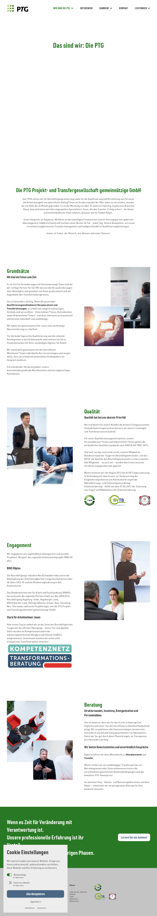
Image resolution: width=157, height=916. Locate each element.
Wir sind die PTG (63, 8)
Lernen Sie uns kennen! (134, 837)
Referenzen (86, 8)
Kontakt (123, 8)
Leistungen (142, 8)
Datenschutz (74, 901)
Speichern (35, 901)
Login (71, 896)
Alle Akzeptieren (35, 894)
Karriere (105, 8)
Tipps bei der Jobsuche (78, 892)
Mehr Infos (19, 877)
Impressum (73, 899)
